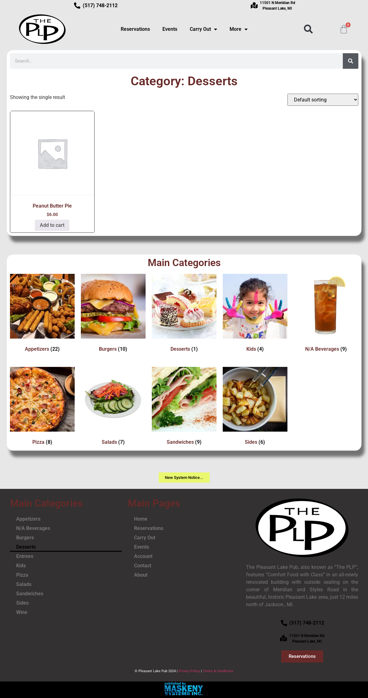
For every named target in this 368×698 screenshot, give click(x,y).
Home (140, 519)
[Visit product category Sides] (255, 407)
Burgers (25, 538)
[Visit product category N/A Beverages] (326, 314)
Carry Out (203, 29)
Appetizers (28, 519)
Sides (22, 603)
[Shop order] (322, 100)
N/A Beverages (33, 528)
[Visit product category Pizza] (42, 407)
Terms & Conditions (218, 671)
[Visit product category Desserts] (184, 314)
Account (143, 556)
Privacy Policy (189, 671)
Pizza (22, 575)
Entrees (24, 556)
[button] (308, 29)
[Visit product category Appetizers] (42, 314)
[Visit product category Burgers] (113, 314)
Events (169, 29)
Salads (23, 584)
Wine (21, 612)
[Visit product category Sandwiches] (184, 407)
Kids (21, 566)
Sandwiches (29, 594)
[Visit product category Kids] (255, 314)
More (239, 29)
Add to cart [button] (52, 225)
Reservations (135, 29)
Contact (142, 566)
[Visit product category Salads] (113, 407)
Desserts (26, 547)
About (140, 575)
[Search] (350, 61)
